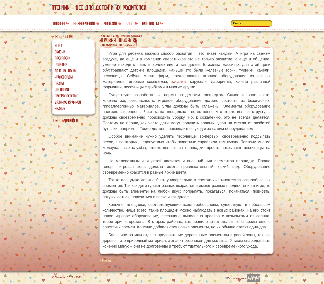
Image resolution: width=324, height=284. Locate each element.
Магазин (110, 23)
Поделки (61, 64)
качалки (178, 81)
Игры (58, 45)
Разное (60, 108)
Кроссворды (64, 77)
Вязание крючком (68, 102)
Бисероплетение (66, 96)
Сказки (60, 52)
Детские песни (65, 70)
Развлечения (84, 23)
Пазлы (59, 83)
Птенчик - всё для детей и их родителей (99, 7)
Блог (129, 23)
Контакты (150, 23)
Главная (58, 23)
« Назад (105, 260)
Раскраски (62, 58)
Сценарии (62, 89)
